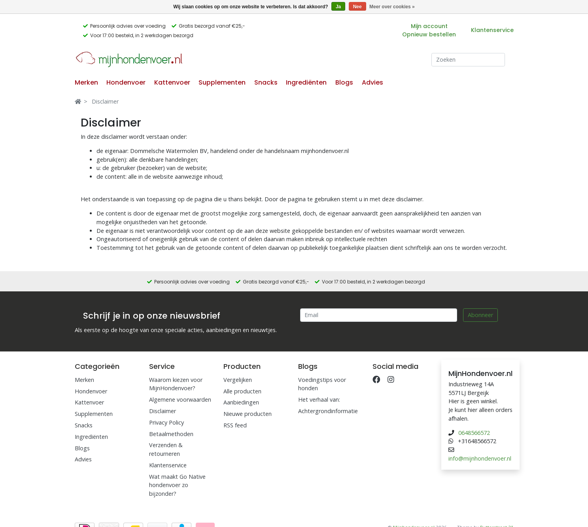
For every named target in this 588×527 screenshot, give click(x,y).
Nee (357, 6)
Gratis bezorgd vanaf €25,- (212, 26)
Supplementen (222, 82)
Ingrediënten (306, 82)
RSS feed (235, 425)
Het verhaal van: (319, 399)
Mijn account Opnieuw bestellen (429, 30)
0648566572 (474, 432)
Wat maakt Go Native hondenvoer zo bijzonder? (177, 485)
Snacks (266, 82)
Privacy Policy (166, 422)
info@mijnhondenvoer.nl (479, 458)
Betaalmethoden (171, 434)
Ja (338, 6)
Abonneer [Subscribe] (480, 315)
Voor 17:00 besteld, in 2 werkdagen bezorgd (141, 35)
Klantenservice (492, 30)
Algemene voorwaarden (180, 399)
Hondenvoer (126, 82)
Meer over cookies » (392, 6)
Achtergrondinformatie (328, 411)
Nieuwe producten (247, 413)
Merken (86, 82)
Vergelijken (237, 379)
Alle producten (242, 391)
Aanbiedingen (241, 402)
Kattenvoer (172, 82)
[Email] (379, 315)
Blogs (344, 82)
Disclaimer (105, 101)
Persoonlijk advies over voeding (128, 26)
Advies (372, 82)
